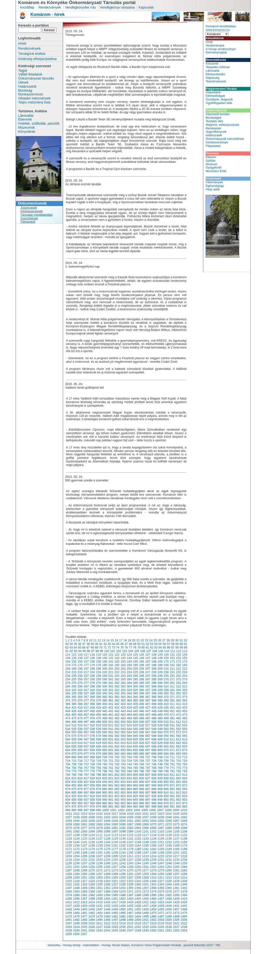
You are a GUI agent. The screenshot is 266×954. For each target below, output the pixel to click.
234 (67, 675)
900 (104, 792)
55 (160, 644)
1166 (153, 845)
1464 (107, 913)
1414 (91, 902)
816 (79, 778)
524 (129, 725)
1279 (161, 870)
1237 (84, 863)
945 (135, 799)
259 (98, 679)
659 (98, 750)
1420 (137, 902)
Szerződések (29, 218)
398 (92, 704)
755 (73, 768)
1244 (137, 863)
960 (104, 803)
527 (147, 725)
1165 (145, 845)
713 (184, 757)
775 (73, 771)
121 (110, 654)
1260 (137, 867)
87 (172, 647)
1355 (130, 888)
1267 (68, 870)
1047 (99, 820)
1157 (84, 845)
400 (104, 704)
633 (184, 743)
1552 (168, 930)
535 (73, 729)
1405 (145, 898)
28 (168, 640)
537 (86, 729)
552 (178, 729)
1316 (76, 881)
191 (172, 665)
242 (116, 675)
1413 (84, 902)
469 (160, 714)
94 (79, 651)
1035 (130, 817)
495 (73, 722)
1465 (114, 913)
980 (104, 806)
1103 (161, 831)
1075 (68, 828)
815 (73, 778)
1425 (176, 902)
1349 (84, 888)
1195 (130, 852)
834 (67, 782)
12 (99, 640)
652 (178, 746)
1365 (84, 891)
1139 (68, 842)
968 (153, 803)
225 (135, 672)
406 (141, 704)
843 (123, 782)
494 (67, 722)
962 (116, 803)
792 (178, 771)
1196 (137, 852)
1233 (176, 859)
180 (104, 665)
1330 (183, 881)
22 (142, 640)
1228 (137, 859)
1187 (68, 852)
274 (67, 683)
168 (153, 661)
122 (116, 654)
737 (86, 764)
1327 (161, 881)
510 (166, 722)
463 (123, 714)
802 (116, 774)
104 (130, 651)
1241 (114, 863)
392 (178, 700)
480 (104, 718)
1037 (145, 817)
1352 (107, 888)
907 (147, 792)
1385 (114, 895)
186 (141, 665)
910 (166, 792)
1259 (130, 867)
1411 (68, 902)
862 (116, 785)
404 (129, 704)
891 (172, 789)
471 (172, 714)
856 (79, 785)
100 (106, 651)
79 (138, 647)
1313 (176, 877)
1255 (99, 867)
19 (129, 640)
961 (110, 803)
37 (84, 644)
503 (123, 722)
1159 (99, 845)
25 (155, 640)
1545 (114, 930)
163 (123, 661)
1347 (68, 888)
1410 (183, 898)
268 (153, 679)
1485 (145, 916)
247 (147, 675)
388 (153, 700)
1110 (91, 835)
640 (104, 746)
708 (153, 757)
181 (110, 665)
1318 (91, 881)
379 (98, 700)
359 (98, 697)
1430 (91, 905)
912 (178, 792)
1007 (160, 810)
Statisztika (54, 945)
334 (67, 693)
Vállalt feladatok (30, 74)
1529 (114, 927)
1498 (122, 919)
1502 (153, 919)
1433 (114, 905)
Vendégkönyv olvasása (117, 7)
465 (135, 714)
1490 (183, 916)
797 (86, 774)
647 (147, 746)
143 (123, 658)
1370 (122, 891)
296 (79, 686)
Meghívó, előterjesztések (222, 125)
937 (86, 799)
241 (110, 675)
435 (73, 711)
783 (123, 771)
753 (184, 764)
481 (110, 718)
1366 (91, 891)
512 (178, 722)
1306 (122, 877)
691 (172, 753)
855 (73, 785)
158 (92, 661)
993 (184, 806)
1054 (153, 820)
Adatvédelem (91, 945)
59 (177, 644)
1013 (84, 813)
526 (141, 725)
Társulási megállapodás (37, 214)
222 (116, 672)
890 (166, 789)
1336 (107, 884)
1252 (76, 867)
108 (154, 651)
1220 (76, 859)
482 (116, 718)
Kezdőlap (27, 7)
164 (129, 661)
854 (67, 785)
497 (86, 722)
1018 (122, 813)
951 (172, 799)
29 (172, 640)
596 (79, 739)
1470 (153, 913)
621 (110, 743)
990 (166, 806)
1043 (68, 820)
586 (141, 736)
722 (116, 760)
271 (172, 679)
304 (129, 686)
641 (110, 746)
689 (160, 753)
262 (116, 679)
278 (92, 683)
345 (135, 693)
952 (178, 799)
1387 (130, 895)
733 (184, 760)
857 (86, 785)
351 (172, 693)
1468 (137, 913)
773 (184, 768)
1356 (137, 888)
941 (110, 799)
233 (184, 672)
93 (75, 651)
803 (123, 774)
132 (178, 654)
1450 (122, 909)
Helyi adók (213, 189)
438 (92, 711)
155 (73, 661)
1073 (176, 824)
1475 (68, 916)
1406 (153, 898)
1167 (161, 845)
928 (153, 796)
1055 (161, 820)
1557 (84, 934)
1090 (183, 828)
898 (92, 792)
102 (118, 651)
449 (160, 711)
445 (135, 711)
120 (104, 654)
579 (98, 736)
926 (141, 796)
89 (181, 647)
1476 (76, 916)
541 (110, 729)
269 (160, 679)
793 (184, 771)
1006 (152, 810)
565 (135, 732)
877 (86, 789)
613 (184, 739)
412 (178, 704)
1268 (76, 870)
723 (123, 760)
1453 (145, 909)
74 (117, 647)
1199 (161, 852)
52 (147, 644)
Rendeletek (213, 128)
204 (129, 668)
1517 (145, 923)
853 (184, 782)
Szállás (210, 160)
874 (67, 789)
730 (166, 760)
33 (67, 644)
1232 (168, 859)
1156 (76, 845)
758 (92, 768)
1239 (99, 863)
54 (156, 644)
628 (153, 743)
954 (67, 803)
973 (184, 803)
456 (79, 714)
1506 (183, 919)
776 (79, 771)
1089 (176, 828)
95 (84, 651)
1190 (91, 852)
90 (185, 647)
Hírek (22, 43)
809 (160, 774)
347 (147, 693)
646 (141, 746)
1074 (183, 824)
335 (73, 693)
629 (160, 743)
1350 (91, 888)
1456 (168, 909)
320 (104, 690)
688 (153, 753)
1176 (107, 849)
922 (116, 796)
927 (147, 796)
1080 (107, 828)
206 (141, 668)
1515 (130, 923)
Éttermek (25, 119)
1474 (183, 913)
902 (116, 792)
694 (67, 757)
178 (92, 665)
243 (123, 675)
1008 (168, 810)
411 (172, 704)
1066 (122, 824)
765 (135, 768)
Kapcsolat (146, 7)
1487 (161, 916)
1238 (91, 863)
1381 (84, 895)
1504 (168, 919)
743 (123, 764)
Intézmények (214, 182)
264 (129, 679)
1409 (176, 898)
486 (141, 718)
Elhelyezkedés (215, 74)
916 (79, 796)
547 (147, 729)
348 (153, 693)
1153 (176, 842)
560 (104, 732)
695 (73, 757)
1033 (114, 817)
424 (129, 707)
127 (147, 654)
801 (110, 774)
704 (129, 757)
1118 (153, 835)
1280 (168, 870)
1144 (107, 842)
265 (135, 679)
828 (153, 778)
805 (135, 774)
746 (141, 764)
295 (73, 686)
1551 (161, 930)
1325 (145, 881)
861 (110, 785)
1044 (76, 820)
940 (104, 799)
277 (86, 683)
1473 (176, 913)
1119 (161, 835)
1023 (161, 813)
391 (172, 700)
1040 (168, 817)
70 (101, 647)
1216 (168, 856)
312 (178, 686)
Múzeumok (26, 127)
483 (123, 718)
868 (153, 785)
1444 (76, 909)
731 (172, 760)
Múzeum (211, 164)
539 (98, 729)
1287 (99, 874)
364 (129, 697)
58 (172, 644)
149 (160, 658)
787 (147, 771)
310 (166, 686)
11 (95, 640)
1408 (168, 898)
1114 (122, 835)
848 (153, 782)
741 (110, 764)
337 (86, 693)
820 (104, 778)
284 (129, 683)
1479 (99, 916)
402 (116, 704)
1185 (176, 849)
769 (160, 768)
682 (116, 753)
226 (141, 672)
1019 (130, 813)
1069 (145, 824)
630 (166, 743)
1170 (183, 845)
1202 (183, 852)
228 (153, 672)
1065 (114, 824)
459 (98, 714)
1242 (122, 863)
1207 (99, 856)
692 (178, 753)
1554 (183, 930)
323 (123, 690)
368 (153, 697)
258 (92, 679)
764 (129, 768)
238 (92, 675)
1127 (99, 838)
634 (67, 746)
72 (109, 647)
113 (184, 651)
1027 (68, 817)
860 (104, 785)
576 (79, 736)
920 (104, 796)
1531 (130, 927)
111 (172, 651)
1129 (114, 838)
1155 (68, 845)
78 (134, 647)
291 (172, 683)
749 (160, 764)
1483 (130, 916)
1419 (130, 902)
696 (79, 757)
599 (98, 739)
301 (110, 686)
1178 (122, 849)
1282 (183, 870)
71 (105, 647)
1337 (114, 884)
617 (86, 743)
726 (141, 760)
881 (110, 789)
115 (73, 654)
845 (135, 782)
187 (147, 665)
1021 (145, 813)
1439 (161, 905)
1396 (76, 898)
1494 (91, 919)
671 (172, 750)
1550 (153, 930)
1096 (107, 831)
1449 (114, 909)
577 (86, 736)
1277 (145, 870)
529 (160, 725)
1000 (105, 810)
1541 (84, 930)
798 (92, 774)
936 (79, 799)
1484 (137, 916)
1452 (137, 909)
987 (147, 806)
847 (147, 782)
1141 (84, 842)
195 (73, 668)
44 (113, 644)
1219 (68, 859)
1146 (122, 842)
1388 (137, 895)
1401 (114, 898)
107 (148, 651)
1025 (176, 813)
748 (153, 764)
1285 (84, 874)
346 (141, 693)
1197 (145, 852)
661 (110, 750)
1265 (176, 867)
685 (135, 753)
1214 (153, 856)
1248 (168, 863)
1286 (91, 874)
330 (166, 690)
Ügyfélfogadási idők (219, 103)
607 (147, 739)
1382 (91, 895)
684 (129, 753)
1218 (183, 856)
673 (184, 750)
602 (116, 739)
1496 (107, 919)
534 (67, 729)
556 (79, 732)
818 (92, 778)
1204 (76, 856)
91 (67, 651)
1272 (107, 870)
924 (129, 796)
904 (129, 792)
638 (92, 746)
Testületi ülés (214, 121)
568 (153, 732)
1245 (145, 863)
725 (135, 760)
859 (98, 785)
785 (135, 771)
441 (110, 711)
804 (129, 774)
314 (67, 690)
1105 (176, 831)
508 (153, 722)
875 (73, 789)
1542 (91, 930)
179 (98, 665)
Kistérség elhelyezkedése (37, 59)
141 (110, 658)
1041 (176, 817)
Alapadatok (213, 92)
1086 (153, 828)
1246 (153, 863)
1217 (176, 856)
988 (153, 806)
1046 (91, 820)
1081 (114, 828)
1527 (99, 927)
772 (178, 768)
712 (178, 757)
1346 (183, 884)
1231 (161, 859)
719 (98, 760)
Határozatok (27, 86)
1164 (137, 845)
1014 (91, 813)
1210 (122, 856)
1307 (130, 877)
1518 (153, 923)
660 (104, 750)
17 (120, 640)
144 (129, 658)
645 (135, 746)
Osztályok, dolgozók (219, 99)
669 (160, 750)
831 (172, 778)
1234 (183, 859)
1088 (168, 828)
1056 (168, 820)
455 (73, 714)
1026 (183, 813)
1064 (107, 824)
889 (160, 789)
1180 (137, 849)
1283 (68, 874)
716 (79, 760)
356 (79, 697)
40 (96, 644)
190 (166, 665)
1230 (153, 859)
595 (73, 739)
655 (73, 750)
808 (153, 774)
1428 (76, 905)
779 (98, 771)
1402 (122, 898)
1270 (91, 870)
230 (166, 672)
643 (123, 746)
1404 (137, 898)
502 (116, 722)
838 (92, 782)
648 (153, 746)
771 (172, 768)
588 (153, 736)
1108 (76, 835)
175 (73, 665)
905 (135, 792)
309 (160, 686)
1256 (107, 867)
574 (67, 736)
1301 (84, 877)
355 (73, 697)
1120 (168, 835)
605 (135, 739)
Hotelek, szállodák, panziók (38, 123)
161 (110, 661)
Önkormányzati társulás (36, 78)
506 (141, 722)
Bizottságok (213, 117)
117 (86, 654)
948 (153, 799)
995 (73, 810)
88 (177, 647)
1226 (122, 859)
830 (166, 778)
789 (160, 771)
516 (79, 725)
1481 (114, 916)
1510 (91, 923)
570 (166, 732)
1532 (137, 927)
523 (123, 725)
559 (98, 732)
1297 (176, 874)
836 (79, 782)
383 (123, 700)
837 (86, 782)
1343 (161, 884)
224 (129, 672)
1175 (99, 849)
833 (184, 778)
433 (184, 707)
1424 (168, 902)
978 (92, 806)
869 (160, 785)
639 (98, 746)
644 (129, 746)
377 (86, 700)
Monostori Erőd (216, 171)
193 (184, 665)
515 (73, 725)
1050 (122, 820)
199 (98, 668)
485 (135, 718)
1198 (153, 852)
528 (153, 725)
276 (79, 683)
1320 (107, 881)
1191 (99, 852)
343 (123, 693)
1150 (153, 842)
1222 (91, 859)
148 (153, 658)
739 (98, 764)
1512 (107, 923)
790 (166, 771)
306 (141, 686)
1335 (99, 884)
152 (178, 658)
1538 (183, 927)
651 (172, 746)
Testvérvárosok (216, 81)
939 (98, 799)
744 (129, 764)
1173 (84, 849)
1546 (122, 930)
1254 (91, 867)
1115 (130, 835)
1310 (153, 877)
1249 (176, 863)
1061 (84, 824)
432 (178, 707)
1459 (68, 913)
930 (166, 796)
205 (135, 668)
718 (92, 760)
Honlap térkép (72, 945)
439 (98, 711)
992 (178, 806)
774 (67, 771)
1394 (183, 895)
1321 (114, 881)
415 (73, 707)
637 (86, 746)
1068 (137, 824)
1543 (99, 930)
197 (86, 668)
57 (168, 644)
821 (110, 778)
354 (67, 697)
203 (123, 668)
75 (122, 647)
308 (153, 686)
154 (67, 661)
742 (116, 764)
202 (116, 668)
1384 (107, 895)
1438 (153, 905)
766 (141, 768)
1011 (68, 813)
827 (147, 778)
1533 (145, 927)
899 (98, 792)
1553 (176, 930)
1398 (91, 898)
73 (113, 647)
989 (160, 806)
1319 (99, 881)
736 (79, 764)
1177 (114, 849)
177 (86, 665)
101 (112, 651)
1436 (137, 905)
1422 (153, 902)
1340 (137, 884)
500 (104, 722)
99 (101, 651)
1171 (68, 849)
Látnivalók (26, 115)
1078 (91, 828)
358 (92, 697)
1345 (176, 884)
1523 (68, 927)
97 (93, 651)
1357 (145, 888)
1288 (107, 874)
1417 (114, 902)
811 (172, 774)
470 (166, 714)
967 (147, 803)
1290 (122, 874)
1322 (122, 881)
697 (86, 757)
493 (184, 718)
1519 (161, 923)
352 (178, 693)
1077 (84, 828)
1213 (145, 856)
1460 (76, 913)
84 (160, 647)
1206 (91, 856)
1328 (168, 881)
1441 (176, 905)
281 (110, 683)
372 (178, 697)
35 (75, 644)
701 (110, 757)
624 (129, 743)
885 (135, 789)
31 (181, 640)
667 (147, 750)
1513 (114, 923)
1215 (161, 856)
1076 (76, 828)
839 (98, 782)
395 (73, 704)
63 (71, 647)
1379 (68, 895)
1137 (176, 838)
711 (172, 757)
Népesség (212, 78)
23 (146, 640)
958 (92, 803)
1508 (76, 923)
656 (79, 750)
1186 (183, 849)
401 (110, 704)
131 (172, 654)
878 (92, 789)
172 (178, 661)
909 (160, 792)
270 (166, 679)
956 (79, 803)
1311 (161, 877)
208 (153, 668)
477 (86, 718)
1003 (129, 810)
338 (92, 693)
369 (160, 697)
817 (86, 778)
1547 (130, 930)
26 (159, 640)
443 (123, 711)
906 (141, 792)
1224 (107, 859)
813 (184, 774)
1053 (145, 820)
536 (79, 729)
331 (172, 690)
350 (166, 693)
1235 (68, 863)
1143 (99, 842)
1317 (84, 881)
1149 (145, 842)
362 (116, 697)
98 (97, 651)
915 (73, 796)
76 (126, 647)
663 (123, 750)
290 (166, 683)
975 (73, 806)
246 (141, 675)
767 (147, 768)
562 (116, 732)
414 (67, 707)
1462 (91, 913)
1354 (122, 888)
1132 (137, 838)
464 (129, 714)
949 (160, 799)
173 (184, 661)
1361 (176, 888)
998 (92, 810)
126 (141, 654)
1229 (145, 859)
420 (104, 707)
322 (116, 690)
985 (135, 806)
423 (123, 707)
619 (98, 743)
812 (178, 774)
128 (153, 654)
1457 (176, 909)
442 (116, 711)
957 (86, 803)
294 (67, 686)
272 (178, 679)
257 (86, 679)
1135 (161, 838)
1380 (76, 895)
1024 (168, 813)
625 (135, 743)
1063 (99, 824)
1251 (68, 867)
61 (185, 644)
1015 (99, 813)
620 (104, 743)
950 (166, 799)
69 (96, 647)
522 (116, 725)
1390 (153, 895)
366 (141, 697)
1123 (68, 838)
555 (73, 732)
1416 (107, 902)
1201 (176, 852)
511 (172, 722)
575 (73, 736)
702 (116, 757)
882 (116, 789)
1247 (161, 863)
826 (141, 778)
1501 (145, 919)
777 (86, 771)
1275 (130, 870)
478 (92, 718)
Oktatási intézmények (34, 98)
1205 (84, 856)
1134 (153, 838)
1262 (153, 867)
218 (92, 672)
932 (178, 796)
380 (104, 700)
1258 (122, 867)
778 (92, 771)
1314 (183, 877)
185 (135, 665)
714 (67, 760)
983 (123, 806)
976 (79, 806)
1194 (122, 852)
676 (79, 753)
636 (79, 746)
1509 (84, 923)
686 (141, 753)
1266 (183, 867)
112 (178, 651)
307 (147, 686)
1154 (183, 842)
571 (172, 732)
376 (79, 700)
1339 (130, 884)
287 (147, 683)
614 (67, 743)
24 (151, 640)
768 (153, 768)
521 (110, 725)
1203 (68, 856)
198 (92, 668)
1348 (76, 888)
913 (184, 792)
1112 (107, 835)
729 (160, 760)
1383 (99, 895)
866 (141, 785)
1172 (76, 849)
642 (116, 746)
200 (104, 668)
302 (116, 686)
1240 (107, 863)
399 (98, 704)
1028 (76, 817)
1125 (84, 838)
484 (129, 718)
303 (123, 686)
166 (141, 661)
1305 (114, 877)
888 (153, 789)
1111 (99, 835)
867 (147, 785)
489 (160, 718)
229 (160, 672)
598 (92, 739)
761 (110, 768)
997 (86, 810)
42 (105, 644)
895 (73, 792)
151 (172, 658)
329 (160, 690)
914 (67, 796)
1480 (107, 916)
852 (178, 782)
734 (67, 764)
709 (160, 757)
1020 (137, 813)
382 (116, 700)
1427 (68, 905)
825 (135, 778)
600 (104, 739)
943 (123, 799)
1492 (76, 919)
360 (104, 697)
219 (98, 672)
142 (116, 658)
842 (116, 782)
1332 (76, 884)
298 (92, 686)
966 (141, 803)
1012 (76, 813)
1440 (168, 905)
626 (141, 743)
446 (141, 711)
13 (103, 640)
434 (67, 711)
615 (73, 743)
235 (73, 675)
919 (98, 796)
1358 (153, 888)
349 (160, 693)
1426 (183, 902)
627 (147, 743)
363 (123, 697)
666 (141, 750)
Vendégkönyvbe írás (81, 7)
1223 (99, 859)
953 (184, 799)
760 (104, 768)
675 (73, 753)
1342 (153, 884)
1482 (122, 916)
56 (164, 644)
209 (160, 668)
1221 (84, 859)
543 (123, 729)
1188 (76, 852)
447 (147, 711)
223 (123, 672)
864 (129, 785)
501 (110, 722)
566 (141, 732)
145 (135, 658)
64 (75, 647)
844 (129, 782)
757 (86, 768)
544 (129, 729)
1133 (145, 838)
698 (92, 757)
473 (184, 714)
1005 (144, 810)
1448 (107, 909)
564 (129, 732)
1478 (91, 916)
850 (166, 782)
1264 (168, 867)
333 (184, 690)
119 (98, 654)
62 (67, 647)
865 (135, 785)
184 (129, 665)
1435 (130, 905)
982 (116, 806)
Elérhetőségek (215, 96)
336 (79, 693)
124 (129, 654)
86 (168, 647)
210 (166, 668)
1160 (107, 845)
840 (104, 782)
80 (143, 647)
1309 (145, 877)
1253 (84, 867)
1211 (130, 856)
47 (126, 644)
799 (98, 774)
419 (98, 707)
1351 (99, 888)
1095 (99, 831)
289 (160, 683)
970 (166, 803)
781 (110, 771)
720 (104, 760)
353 (184, 693)
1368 (107, 891)
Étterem (211, 157)
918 (92, 796)
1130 (122, 838)
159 (98, 661)
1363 (68, 891)
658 (92, 750)
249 (160, 675)
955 (73, 803)
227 (147, 672)
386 (141, 700)
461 (110, 714)
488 (153, 718)
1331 (68, 884)
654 (67, 750)
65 (79, 647)
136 (79, 658)
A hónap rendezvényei (221, 49)
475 (73, 718)
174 (67, 665)
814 (67, 778)
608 (153, 739)
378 (92, 700)
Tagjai (22, 70)
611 (172, 739)
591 (172, 736)
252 (178, 675)
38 (88, 644)
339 (98, 693)
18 (125, 640)
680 (104, 753)
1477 (84, 916)
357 (86, 697)
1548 (137, 930)
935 (73, 799)
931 (172, 796)
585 (135, 736)
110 (166, 651)
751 (172, 764)
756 (79, 768)
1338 (122, 884)
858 (92, 785)
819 (98, 778)
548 (153, 729)
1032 (107, 817)
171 (172, 661)
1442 (183, 905)
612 (178, 739)
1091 (68, 831)
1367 (99, 891)
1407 (161, 898)
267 (147, 679)
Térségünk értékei (31, 54)
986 (141, 806)
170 (166, 661)
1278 (153, 870)
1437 (145, 905)
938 (92, 799)
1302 (91, 877)
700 (104, 757)
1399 (99, 898)
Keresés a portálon (33, 25)
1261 (145, 867)
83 (156, 647)
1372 (137, 891)
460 (104, 714)
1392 (168, 895)
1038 (153, 817)
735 (73, 764)
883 (123, 789)
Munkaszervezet (30, 94)
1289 (114, 874)
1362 (183, 888)
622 (116, 743)
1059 (68, 824)
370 (166, 697)
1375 (161, 891)
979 (98, 806)
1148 (137, 842)
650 (166, 746)
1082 (122, 828)
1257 (114, 867)
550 (166, 729)
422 (116, 707)
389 (160, 700)
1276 (137, 870)
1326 (153, 881)
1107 (68, 835)
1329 (176, 881)
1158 (91, 845)
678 (92, 753)
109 (160, 651)
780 (104, 771)
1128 (107, 838)
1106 (183, 831)
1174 (91, 849)
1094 (91, 831)
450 (166, 711)
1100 (137, 831)
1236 (76, 863)
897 (86, 792)
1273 (114, 870)
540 (104, 729)
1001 (113, 810)
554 (67, 732)
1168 (168, 845)
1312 (168, 877)
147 (147, 658)
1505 (176, 919)
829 (160, 778)
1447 (99, 909)
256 (79, 679)
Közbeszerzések (32, 211)
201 (110, 668)
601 (110, 739)
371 (172, 697)
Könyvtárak (26, 131)
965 (135, 803)
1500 (137, 919)
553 (184, 729)
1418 (122, 902)
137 (86, 658)
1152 (168, 842)
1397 (84, 898)
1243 (130, 863)
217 (86, 672)
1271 (99, 870)
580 (104, 736)
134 (67, 658)
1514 (122, 923)
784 (129, 771)
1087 (161, 828)
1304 (107, 877)
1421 (145, 902)
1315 (68, 881)
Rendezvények (49, 7)
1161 (114, 845)
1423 (161, 902)
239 (98, 675)
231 (172, 672)
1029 (84, 817)
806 (141, 774)
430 (166, 707)
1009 (176, 810)
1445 (84, 909)
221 (110, 672)
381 (110, 700)
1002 (121, 810)
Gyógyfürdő (213, 167)
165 (135, 661)
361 (110, 697)
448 (153, 711)
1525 (84, 927)
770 (166, 768)
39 (92, 644)
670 (166, 750)
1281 (176, 870)
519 (98, 725)
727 (147, 760)
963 (123, 803)
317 (86, 690)
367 (147, 697)
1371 (130, 891)
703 (123, 757)
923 (123, 796)
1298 (183, 874)
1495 (99, 919)
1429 (84, 905)
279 (98, 683)
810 (166, 774)
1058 (183, 820)
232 (178, 672)
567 (147, 732)
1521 (176, 923)
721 (110, 760)
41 (101, 644)
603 (123, 739)
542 (116, 729)
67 (88, 647)
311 (172, 686)
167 (147, 661)
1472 (168, 913)
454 (67, 714)
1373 (145, 891)
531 (172, 725)
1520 (168, 923)
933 (184, 796)
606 (141, 739)
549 (160, 729)
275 (73, 683)
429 (160, 707)
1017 (114, 813)
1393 (176, 895)
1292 (137, 874)
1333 (84, 884)
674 (67, 753)
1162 (122, 845)
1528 (107, 927)
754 (67, 768)
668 (153, 750)
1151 (161, 842)
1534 (153, 927)
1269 (84, 870)
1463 (99, 913)
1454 (153, 909)
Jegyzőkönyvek (216, 131)
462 (116, 714)
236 (79, 675)
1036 (137, 817)
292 (178, 683)
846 (141, 782)
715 (73, 760)
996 (79, 810)
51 (143, 644)
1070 (153, 824)
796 (79, 774)
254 (67, 679)
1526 (91, 927)
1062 (91, 824)
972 (178, 803)
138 (92, 658)
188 (153, 665)
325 (135, 690)
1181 (145, 849)
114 (67, 654)
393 (184, 700)
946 (141, 799)
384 (129, 700)
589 (160, 736)
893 (184, 789)
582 (116, 736)
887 (147, 789)
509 (160, 722)
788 (153, 771)
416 (79, 707)
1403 (130, 898)
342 (116, 693)
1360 (168, 888)
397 (86, 704)
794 (67, 774)
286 (141, 683)
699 (98, 757)
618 (92, 743)
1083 (130, 828)
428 (153, 707)
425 (135, 707)
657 (86, 750)
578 (92, 736)
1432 (107, 905)
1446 (91, 909)
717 (86, 760)
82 (151, 647)
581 (110, 736)
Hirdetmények (215, 45)
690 (166, 753)
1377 (176, 891)
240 (104, 675)
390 (166, 700)
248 (153, 675)
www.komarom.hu (218, 30)
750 (166, 764)
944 (129, 799)
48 (130, 644)
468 (153, 714)
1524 (76, 927)
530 (166, 725)
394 (67, 704)
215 (73, 672)
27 (164, 640)
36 (79, 644)
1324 (137, 881)
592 (178, 736)
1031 (99, 817)
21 (138, 640)
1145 (114, 842)
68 (92, 647)
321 (110, 690)
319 (98, 690)
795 (73, 774)
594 (67, 739)
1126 (91, 838)
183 (123, 665)
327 (147, 690)
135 (73, 658)
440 (104, 711)
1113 (114, 835)
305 (135, 686)
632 (178, 743)
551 (172, 729)
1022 (153, 813)
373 (184, 697)
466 (141, 714)
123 (123, 654)
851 (172, 782)
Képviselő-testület (218, 114)
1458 (183, 909)
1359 (161, 888)
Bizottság (25, 90)
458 (92, 714)
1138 (183, 838)
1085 (145, 828)
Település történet (218, 67)
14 (107, 640)
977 (86, 806)
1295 (161, 874)
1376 (168, 891)
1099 (130, 831)
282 (116, 683)
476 (79, 718)
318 (92, 690)
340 (104, 693)
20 (133, 640)
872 (178, 785)
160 (104, 661)
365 (135, 697)
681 (110, 753)
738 (92, 764)
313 (184, 686)
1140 (76, 842)
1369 (114, 891)
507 (147, 722)
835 (73, 782)
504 (129, 722)
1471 (161, 913)
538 (92, 729)
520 (104, 725)
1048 (107, 820)
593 (184, 736)
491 (172, 718)
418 (92, 707)
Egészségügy (215, 186)
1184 (168, 849)
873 (184, 785)
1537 (176, 927)
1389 (145, 895)
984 (129, 806)
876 (79, 789)
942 (116, 799)
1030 (91, 817)
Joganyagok (29, 207)
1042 (183, 817)
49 (134, 644)
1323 (130, 881)
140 (104, 658)
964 (129, 803)
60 (181, 644)
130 (166, 654)
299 (98, 686)
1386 (122, 895)
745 (135, 764)
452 (178, 711)
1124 (76, 838)
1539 (68, 930)
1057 (176, 820)
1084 (137, 828)
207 (147, 668)
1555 (68, 934)
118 (92, 654)
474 (67, 718)
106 (142, 651)
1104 (168, 831)
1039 (161, 817)
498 (92, 722)
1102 (153, 831)
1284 (76, 874)
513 (184, 722)
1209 (114, 856)
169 (160, 661)
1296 (168, 874)
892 (178, 789)
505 (135, 722)
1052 (137, 820)
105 (136, 651)
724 (129, 760)
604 (129, 739)
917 (86, 796)
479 (98, 718)
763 (123, 768)
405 (135, 704)
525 (135, 725)
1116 (137, 835)
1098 (122, 831)
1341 (145, 884)
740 (104, 764)
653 (184, 746)
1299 (68, 877)
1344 (168, 884)
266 (141, 679)
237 (86, 675)
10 (90, 640)
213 (184, 668)
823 (123, 778)
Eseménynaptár (216, 52)
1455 (161, 909)
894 (67, 792)
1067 (130, 824)
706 (141, 757)
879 (98, 789)
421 (110, 707)
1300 (76, 877)
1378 (183, 891)
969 (160, 803)
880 (104, 789)
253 (184, 675)
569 (160, 732)
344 (129, 693)
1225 (114, 859)
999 (98, 810)
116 (79, 654)
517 (86, 725)
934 (67, 799)
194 (67, 668)
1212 (137, 856)
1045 (84, 820)
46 (122, 644)
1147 (130, 842)
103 (124, 651)
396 (79, 704)
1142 (91, 842)
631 (172, 743)
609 (160, 739)
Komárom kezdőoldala (221, 26)
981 (110, 806)
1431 (99, 905)
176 (79, 665)
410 (166, 704)
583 (123, 736)
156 (79, 661)
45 (117, 644)
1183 (161, 849)
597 (86, 739)
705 (135, 757)
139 (98, 658)
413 (184, 704)
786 (141, 771)
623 (123, 743)
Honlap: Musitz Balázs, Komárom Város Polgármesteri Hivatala (141, 945)
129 (160, 654)
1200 (168, 852)
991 (172, 806)
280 (104, 683)
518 (92, 725)
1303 (99, 877)
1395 (68, 898)
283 (123, 683)
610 (166, 739)
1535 (161, 927)
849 (160, 782)
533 (184, 725)
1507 (68, 923)
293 (184, 683)
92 (71, 651)
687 (147, 753)
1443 (68, 909)
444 (129, 711)
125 (135, 654)
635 (73, 746)
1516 (137, 923)
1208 (107, 856)
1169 (176, 845)
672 (178, 750)
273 (184, 679)
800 (104, 774)
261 (110, 679)
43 (109, 644)
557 (86, 732)
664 (129, 750)
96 (88, 651)
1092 (76, 831)
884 (129, 789)
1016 (107, 813)
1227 (130, 859)
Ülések (23, 82)
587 (147, 736)
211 (172, 668)
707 (147, 757)
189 (160, 665)
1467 (130, 913)
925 (135, 796)
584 (129, 736)
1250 (183, 863)
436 (79, 711)
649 (160, 746)
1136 (168, 838)
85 (164, 647)
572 (178, 732)
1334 (91, 884)
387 (147, 700)
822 (116, 778)
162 (116, 661)
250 (166, 675)
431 (172, 707)
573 (184, 732)
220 (104, 672)
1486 (153, 916)
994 (67, 810)
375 (73, 700)
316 (79, 690)
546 (141, 729)
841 (110, 782)
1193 (114, 852)
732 (178, 760)
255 (73, 679)
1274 (122, 870)
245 (135, 675)
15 (112, 640)
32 (185, 640)
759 (98, 768)
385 (135, 700)
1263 (161, 867)
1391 (161, 895)
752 (178, 764)
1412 (76, 902)
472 (178, 714)
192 (178, 665)
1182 (153, 849)
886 (141, 789)
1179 (130, 849)
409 (160, 704)
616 (79, 743)
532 (178, 725)
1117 (145, 835)
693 (184, 753)
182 (116, 665)
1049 (114, 820)
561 (110, 732)
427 (147, 707)
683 (123, 753)
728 (153, 760)
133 (184, 654)
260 (104, 679)
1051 (130, 820)
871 (172, 785)
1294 (153, 874)
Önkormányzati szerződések (225, 139)
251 (172, 675)
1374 (153, 891)
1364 (76, 891)
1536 (168, 927)
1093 (84, 831)
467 (147, 714)
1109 (84, 835)
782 (116, 771)
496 (79, 722)
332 (178, 690)
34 (71, 644)
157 (86, 661)
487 (147, 718)
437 (86, 711)
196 (79, 668)
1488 (168, 916)
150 (166, 658)
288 (153, 683)
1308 (137, 877)
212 (178, 668)
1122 (183, 835)
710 (166, 757)
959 (98, 803)
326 (141, 690)
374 (67, 700)
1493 (84, 919)
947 (147, 799)
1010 (183, 810)
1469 (145, 913)
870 (166, 785)
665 (135, 750)
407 (147, 704)
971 (172, 803)
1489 (176, 916)
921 (110, 796)
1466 (122, 913)
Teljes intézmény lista (34, 102)
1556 (76, 934)
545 (135, 729)
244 (129, 675)
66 (84, 647)
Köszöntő (212, 63)
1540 (76, 930)
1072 (168, 824)
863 (123, 785)
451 (172, 711)
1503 (161, 919)
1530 (122, 927)
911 (172, 792)
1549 (145, 930)
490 (166, 718)
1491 (68, 919)
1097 (114, 831)
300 (104, 686)
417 (86, 707)
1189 (84, 852)
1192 (107, 852)
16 (116, 640)
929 (160, 796)
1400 (107, 898)
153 (184, 658)
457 (86, 714)
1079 (99, 828)
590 (166, 736)
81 (147, 647)
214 (67, 672)
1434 (122, 905)
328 (153, 690)
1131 (130, 838)
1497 (114, 919)
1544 (107, 930)
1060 (76, 824)
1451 (130, 909)
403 (123, 704)
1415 (99, 902)
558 (92, 732)
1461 (84, 913)
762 (116, 768)
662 (116, 750)
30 (176, 640)
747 (147, 764)
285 (135, 683)
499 (98, 722)
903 (123, 792)
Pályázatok (28, 221)
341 (110, 693)
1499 (130, 919)
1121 (176, 835)
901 (110, 792)
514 (67, 725)
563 (123, 732)
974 (67, 806)
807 (147, 774)
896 (79, 792)
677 (86, 753)
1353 (114, 888)
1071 (161, 824)
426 (141, 707)
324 (129, 690)
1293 (145, 874)
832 (178, 778)
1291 (130, 874)
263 (123, 679)
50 (138, 644)
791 (172, 771)
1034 (122, 817)
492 (178, 718)
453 (184, 711)
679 (98, 753)
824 (129, 778)
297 (86, 686)
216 (79, 672)
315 (73, 690)
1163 (130, 845)
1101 (145, 831)
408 (153, 704)
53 (151, 644)
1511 (99, 923)
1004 (136, 810)
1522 (183, 923)
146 (141, 658)
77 (130, 647)
